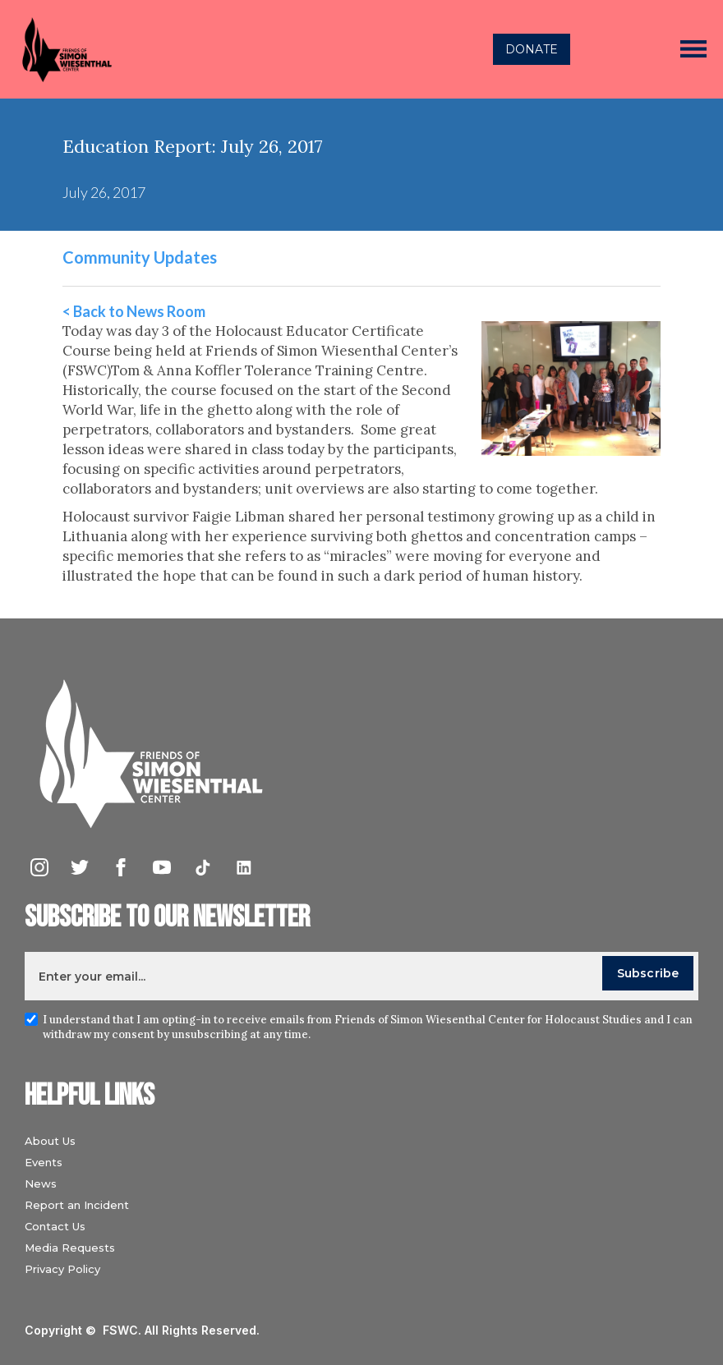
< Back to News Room (133, 311)
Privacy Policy (62, 1268)
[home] (199, 49)
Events (43, 1162)
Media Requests (70, 1247)
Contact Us (55, 1226)
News (41, 1183)
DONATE (531, 49)
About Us (50, 1140)
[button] (693, 49)
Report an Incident (77, 1204)
